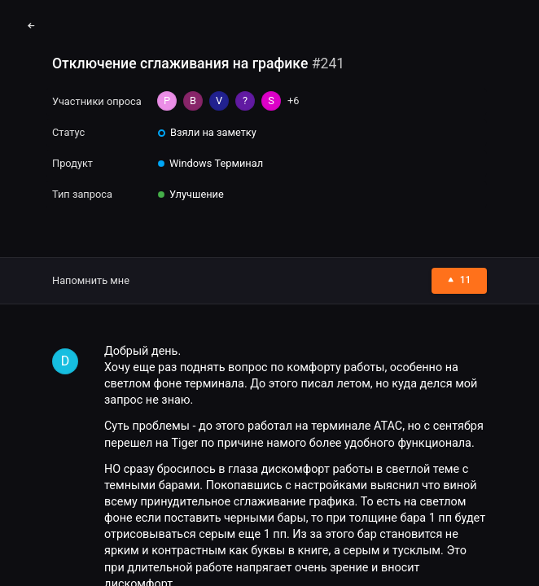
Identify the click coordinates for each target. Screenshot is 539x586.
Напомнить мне (90, 280)
